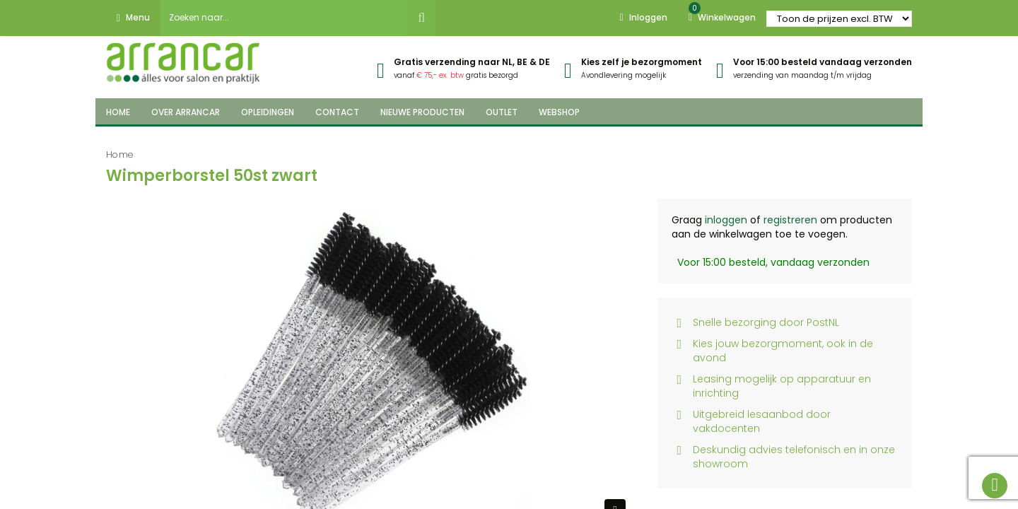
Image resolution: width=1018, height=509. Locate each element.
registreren (790, 220)
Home (120, 154)
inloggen (726, 220)
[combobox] (284, 17)
